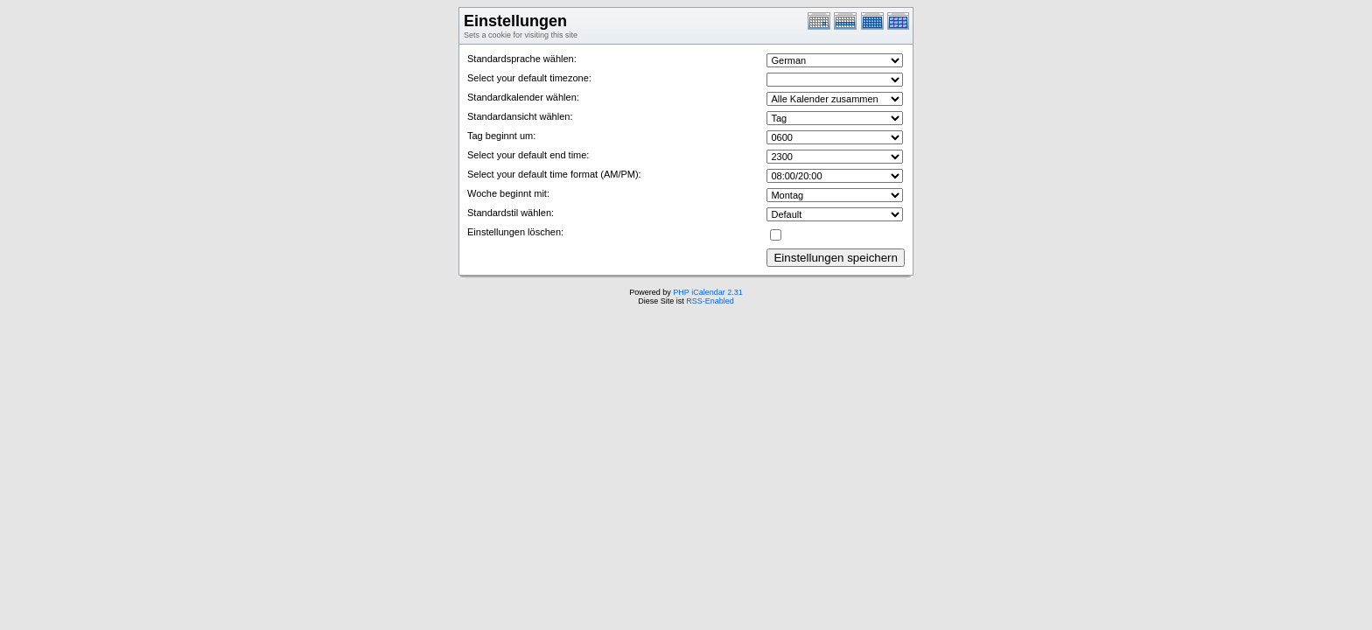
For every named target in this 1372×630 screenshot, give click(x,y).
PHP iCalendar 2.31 (707, 292)
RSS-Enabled (710, 301)
